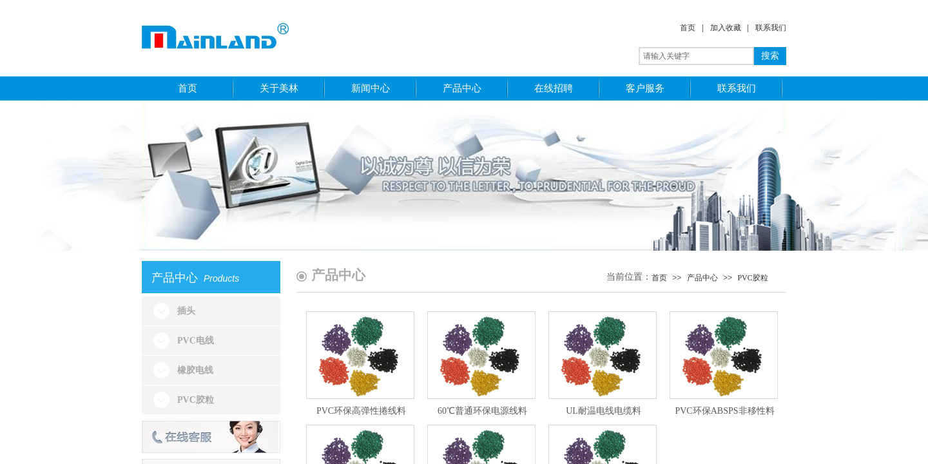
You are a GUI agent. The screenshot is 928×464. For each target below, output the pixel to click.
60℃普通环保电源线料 (482, 411)
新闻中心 (370, 87)
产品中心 (462, 87)
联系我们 (770, 27)
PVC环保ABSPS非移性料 (724, 411)
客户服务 (645, 87)
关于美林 (279, 87)
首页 (687, 27)
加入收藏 (725, 27)
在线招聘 (553, 87)
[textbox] (696, 56)
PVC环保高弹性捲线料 (361, 411)
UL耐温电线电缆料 (603, 411)
